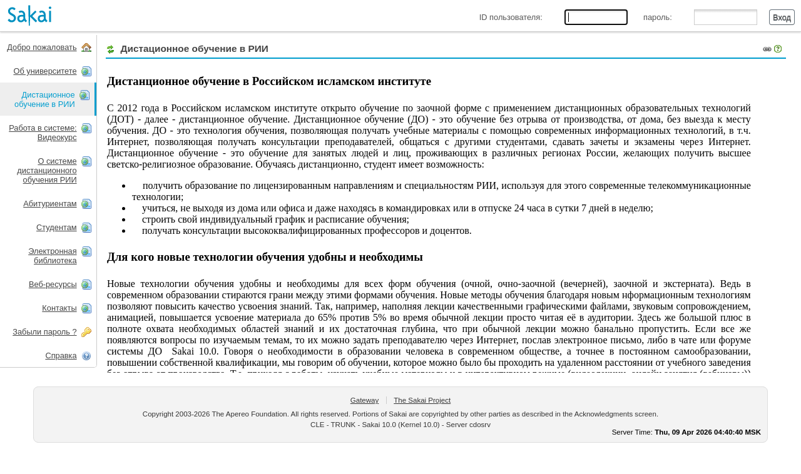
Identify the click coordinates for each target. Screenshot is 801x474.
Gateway (364, 400)
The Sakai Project (422, 400)
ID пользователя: (511, 17)
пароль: (657, 17)
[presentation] (48, 99)
